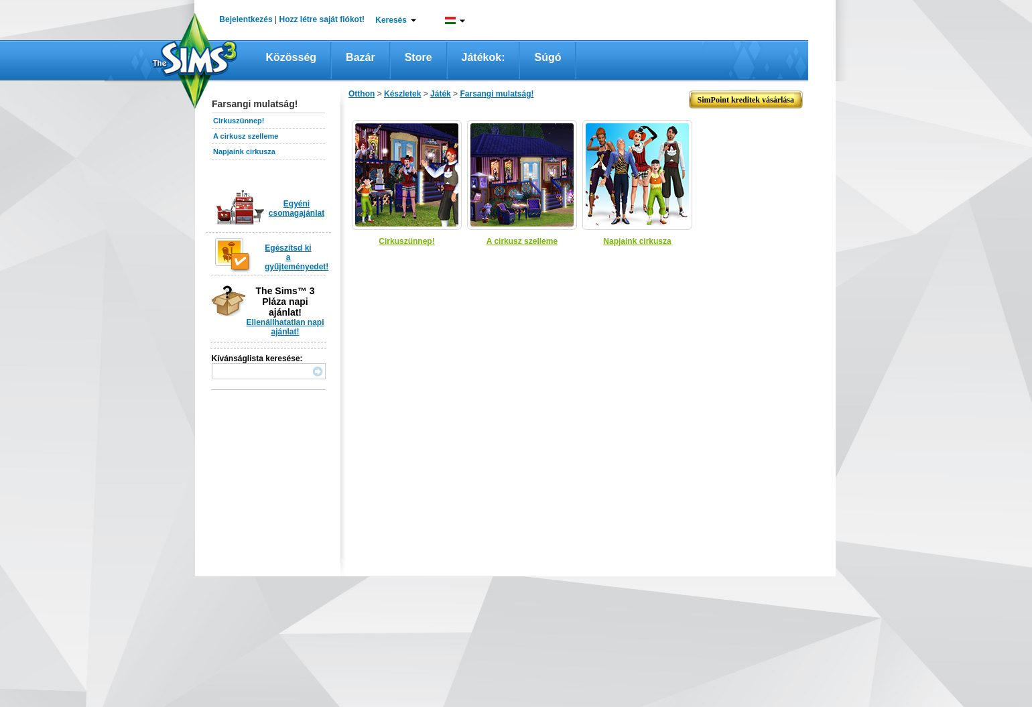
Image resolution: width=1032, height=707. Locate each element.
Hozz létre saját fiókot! (322, 19)
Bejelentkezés (245, 19)
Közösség (291, 57)
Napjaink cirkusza (244, 151)
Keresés (391, 20)
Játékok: (483, 57)
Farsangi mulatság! (496, 94)
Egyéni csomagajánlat (296, 208)
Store (418, 57)
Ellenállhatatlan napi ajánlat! (285, 327)
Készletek (402, 94)
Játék (440, 94)
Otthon (361, 94)
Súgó (547, 57)
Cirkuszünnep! (238, 121)
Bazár (360, 57)
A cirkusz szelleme (245, 136)
